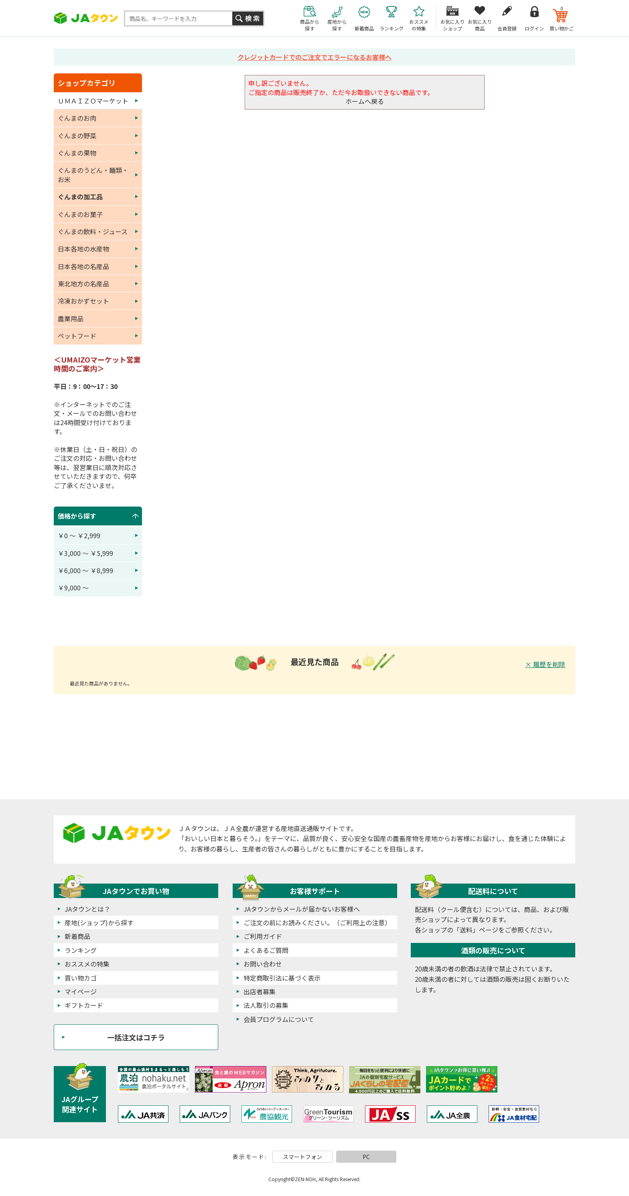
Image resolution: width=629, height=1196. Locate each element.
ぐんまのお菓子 (80, 214)
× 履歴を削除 (545, 664)
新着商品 (77, 936)
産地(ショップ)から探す (99, 922)
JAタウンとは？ (87, 909)
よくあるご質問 (265, 950)
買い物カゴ (81, 978)
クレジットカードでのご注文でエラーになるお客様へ (314, 57)
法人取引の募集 (265, 1005)
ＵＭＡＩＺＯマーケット (93, 100)
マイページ (81, 991)
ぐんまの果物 (77, 153)
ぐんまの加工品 (80, 196)
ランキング (81, 950)
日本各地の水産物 (83, 248)
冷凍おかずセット (83, 301)
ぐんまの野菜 (77, 135)
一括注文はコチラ (136, 1037)
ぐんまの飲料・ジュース (93, 231)
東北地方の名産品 (83, 283)
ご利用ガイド (262, 936)
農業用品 (70, 318)
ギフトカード (84, 1005)
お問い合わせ (262, 964)
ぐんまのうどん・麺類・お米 (93, 174)
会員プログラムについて (278, 1019)
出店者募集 (259, 991)
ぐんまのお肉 (77, 118)
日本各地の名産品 (83, 266)
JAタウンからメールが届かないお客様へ (301, 909)
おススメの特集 (87, 964)
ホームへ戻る (364, 101)
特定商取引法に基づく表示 (282, 978)
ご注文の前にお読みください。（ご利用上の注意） (317, 922)
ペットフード (77, 336)
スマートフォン (302, 1157)
